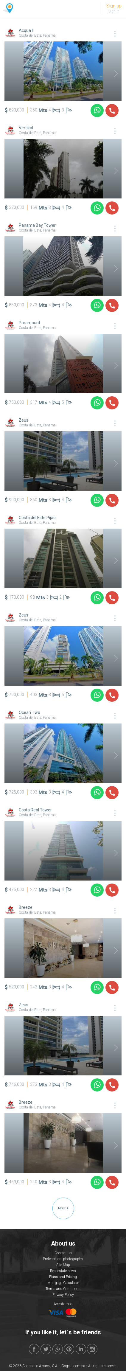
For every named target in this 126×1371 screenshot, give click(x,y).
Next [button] (112, 73)
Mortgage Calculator (63, 1283)
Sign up (114, 6)
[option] (63, 71)
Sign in (113, 11)
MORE (63, 1208)
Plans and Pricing (63, 1277)
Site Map (63, 1265)
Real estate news (63, 1271)
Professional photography (63, 1259)
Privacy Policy (63, 1295)
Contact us (63, 1253)
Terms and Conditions (63, 1289)
